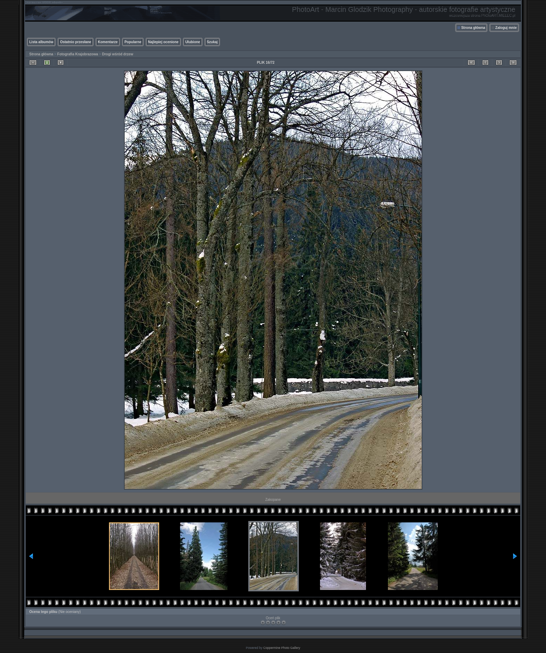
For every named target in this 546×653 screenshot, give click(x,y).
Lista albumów (41, 42)
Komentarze (108, 42)
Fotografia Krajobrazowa (77, 54)
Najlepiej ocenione (163, 42)
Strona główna (473, 28)
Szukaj (212, 42)
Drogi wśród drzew (117, 54)
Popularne (132, 42)
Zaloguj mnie (506, 28)
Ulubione (192, 42)
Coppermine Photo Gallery (281, 648)
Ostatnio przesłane (75, 42)
